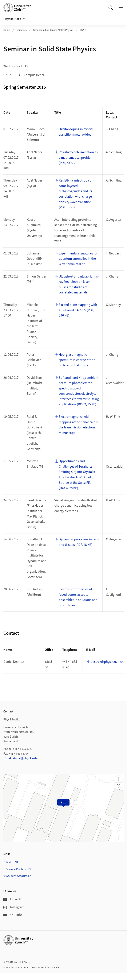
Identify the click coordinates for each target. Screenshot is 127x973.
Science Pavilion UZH (19, 869)
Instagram (13, 907)
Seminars (22, 30)
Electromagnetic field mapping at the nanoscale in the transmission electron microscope (79, 424)
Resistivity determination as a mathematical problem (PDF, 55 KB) (78, 157)
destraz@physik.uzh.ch (107, 661)
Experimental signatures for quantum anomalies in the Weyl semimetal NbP (78, 258)
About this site (11, 967)
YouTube (13, 915)
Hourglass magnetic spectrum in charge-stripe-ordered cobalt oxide (77, 360)
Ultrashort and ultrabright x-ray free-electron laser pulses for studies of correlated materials (79, 284)
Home (6, 30)
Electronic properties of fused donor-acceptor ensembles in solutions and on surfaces (78, 597)
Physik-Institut (14, 19)
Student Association (18, 876)
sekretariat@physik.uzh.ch (23, 758)
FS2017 (84, 30)
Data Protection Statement (46, 967)
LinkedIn (13, 899)
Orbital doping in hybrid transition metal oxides (76, 132)
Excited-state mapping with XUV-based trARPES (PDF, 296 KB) (78, 310)
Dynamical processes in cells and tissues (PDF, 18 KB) (79, 542)
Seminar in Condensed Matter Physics (53, 30)
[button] (118, 779)
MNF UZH (12, 862)
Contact (25, 967)
